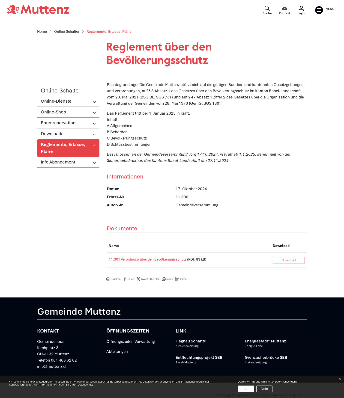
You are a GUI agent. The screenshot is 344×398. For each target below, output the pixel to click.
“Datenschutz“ (85, 384)
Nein (264, 388)
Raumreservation (58, 123)
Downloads (52, 134)
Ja (246, 388)
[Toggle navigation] (325, 10)
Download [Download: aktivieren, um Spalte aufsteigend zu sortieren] (281, 246)
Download (289, 260)
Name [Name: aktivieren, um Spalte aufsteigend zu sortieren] (114, 246)
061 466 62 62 (64, 360)
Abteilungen (117, 351)
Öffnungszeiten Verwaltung (130, 341)
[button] (113, 279)
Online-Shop (53, 112)
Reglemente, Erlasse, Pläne (63, 149)
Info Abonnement (58, 162)
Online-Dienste (56, 101)
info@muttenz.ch (52, 366)
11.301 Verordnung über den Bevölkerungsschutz (147, 259)
